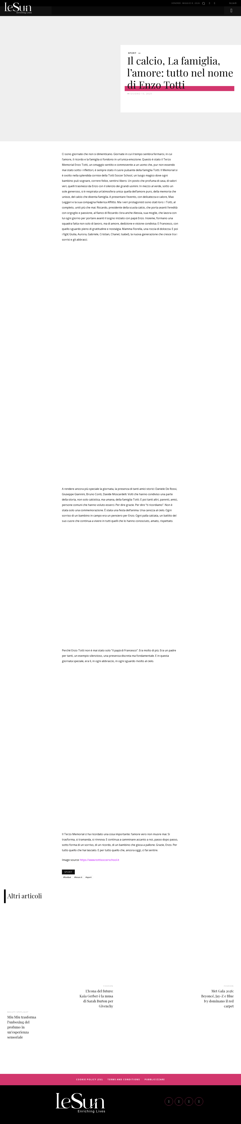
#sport (89, 838)
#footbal (67, 838)
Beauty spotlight (19, 973)
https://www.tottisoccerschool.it (99, 821)
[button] (203, 3)
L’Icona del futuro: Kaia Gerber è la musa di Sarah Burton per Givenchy (96, 961)
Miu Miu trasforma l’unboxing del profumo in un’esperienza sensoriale (20, 990)
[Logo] (80, 1069)
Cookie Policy (120, 1101)
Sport (132, 53)
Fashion (107, 947)
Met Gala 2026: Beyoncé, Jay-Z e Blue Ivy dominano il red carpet (216, 959)
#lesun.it (78, 838)
